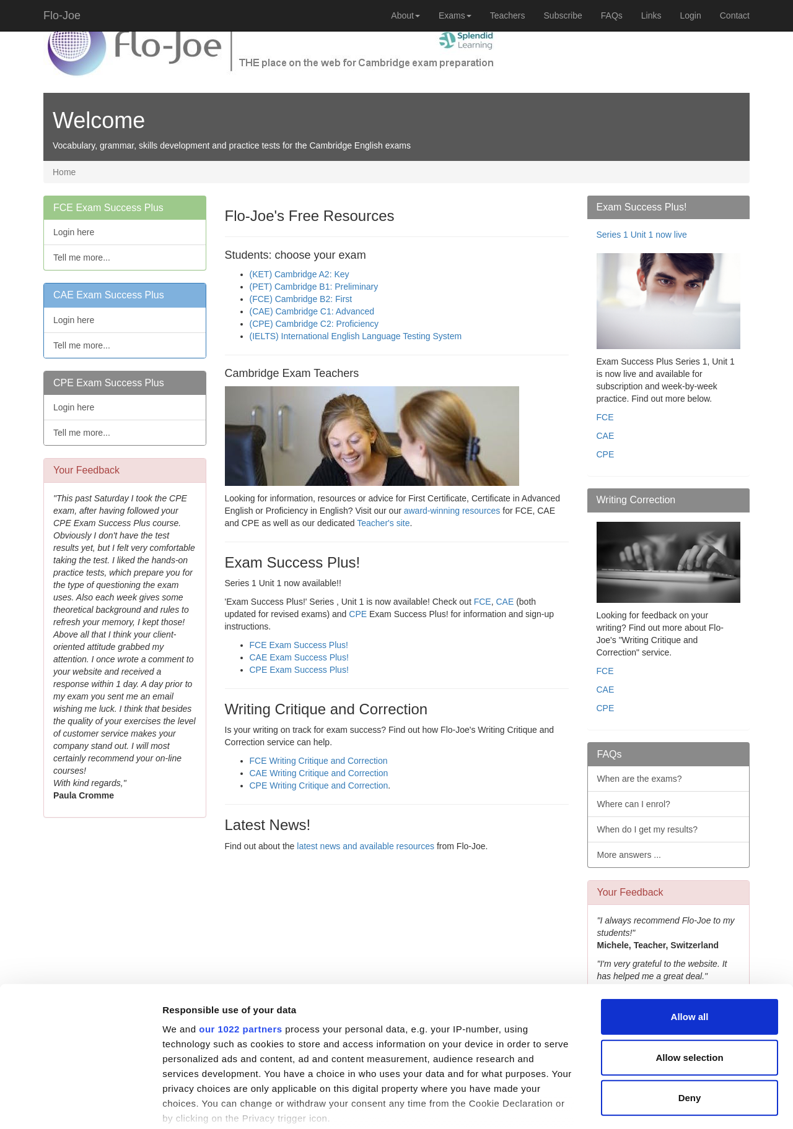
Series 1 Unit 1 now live (642, 235)
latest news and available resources (365, 846)
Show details (650, 1104)
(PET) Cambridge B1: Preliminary (314, 287)
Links (651, 15)
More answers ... (629, 855)
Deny (689, 1021)
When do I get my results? (647, 829)
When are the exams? (639, 779)
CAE (506, 602)
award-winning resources (452, 511)
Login (690, 15)
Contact (735, 15)
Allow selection (689, 980)
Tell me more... (81, 257)
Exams (455, 15)
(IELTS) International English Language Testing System (356, 336)
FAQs (612, 15)
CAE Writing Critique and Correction (319, 773)
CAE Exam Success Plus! (299, 657)
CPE (358, 614)
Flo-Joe (62, 15)
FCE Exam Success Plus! (299, 645)
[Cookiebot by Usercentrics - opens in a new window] (80, 1105)
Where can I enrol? (633, 804)
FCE (482, 602)
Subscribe (563, 15)
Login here (73, 232)
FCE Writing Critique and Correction (319, 761)
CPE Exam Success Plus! (299, 670)
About (405, 15)
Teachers (507, 15)
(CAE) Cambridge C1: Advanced (312, 311)
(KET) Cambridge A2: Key (299, 274)
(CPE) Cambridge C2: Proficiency (314, 324)
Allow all (690, 940)
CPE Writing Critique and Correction (319, 785)
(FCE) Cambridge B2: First (301, 299)
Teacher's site (383, 523)
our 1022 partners (240, 952)
